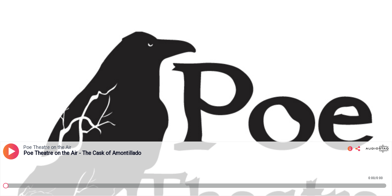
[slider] (5, 185)
